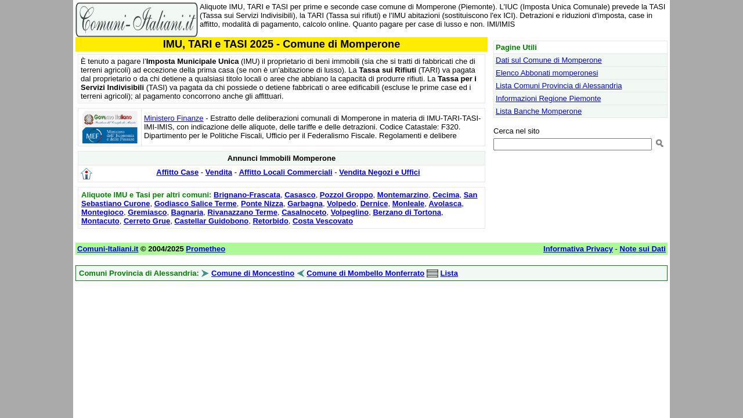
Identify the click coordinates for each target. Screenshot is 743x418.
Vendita (218, 172)
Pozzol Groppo (346, 194)
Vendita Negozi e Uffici (379, 172)
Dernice (374, 203)
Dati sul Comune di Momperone (549, 60)
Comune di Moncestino (252, 273)
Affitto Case (177, 172)
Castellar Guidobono (211, 221)
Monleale (408, 203)
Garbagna (305, 203)
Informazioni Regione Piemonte (548, 98)
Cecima (445, 194)
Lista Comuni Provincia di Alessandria (559, 85)
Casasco (299, 194)
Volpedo (341, 203)
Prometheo (205, 248)
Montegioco (102, 212)
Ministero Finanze (174, 118)
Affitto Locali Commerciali (286, 172)
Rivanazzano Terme (242, 212)
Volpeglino (350, 212)
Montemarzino (402, 194)
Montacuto (100, 221)
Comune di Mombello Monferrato (365, 273)
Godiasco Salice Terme (195, 203)
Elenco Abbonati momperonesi (547, 73)
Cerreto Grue (147, 221)
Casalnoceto (304, 212)
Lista (449, 273)
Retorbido (270, 221)
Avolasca (445, 203)
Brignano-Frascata (247, 194)
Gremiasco (147, 212)
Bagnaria (187, 212)
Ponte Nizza (262, 203)
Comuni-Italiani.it (107, 248)
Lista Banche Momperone (539, 111)
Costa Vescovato (323, 221)
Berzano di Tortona (407, 212)
